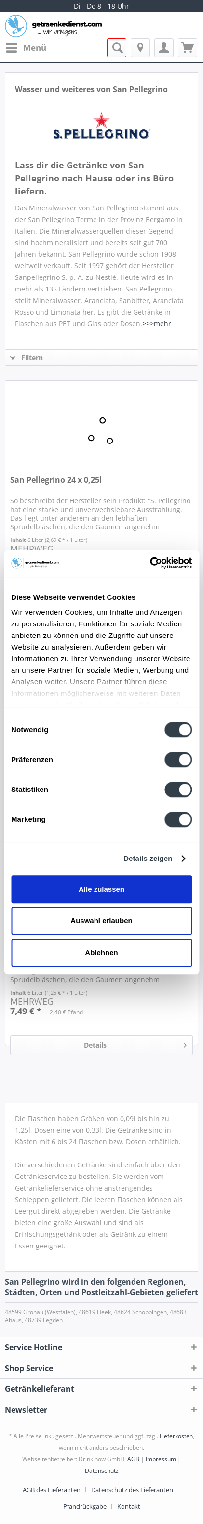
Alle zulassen (101, 889)
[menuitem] (25, 47)
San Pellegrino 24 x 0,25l (56, 480)
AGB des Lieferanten (52, 1489)
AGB (133, 1459)
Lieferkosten (176, 1436)
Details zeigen (147, 858)
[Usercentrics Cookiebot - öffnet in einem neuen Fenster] (150, 563)
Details (135, 1044)
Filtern (26, 357)
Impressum (161, 1459)
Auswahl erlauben (101, 920)
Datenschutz (102, 1471)
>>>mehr (156, 323)
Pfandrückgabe (85, 1506)
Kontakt (128, 1506)
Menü (26, 46)
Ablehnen (101, 952)
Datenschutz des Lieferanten (132, 1489)
